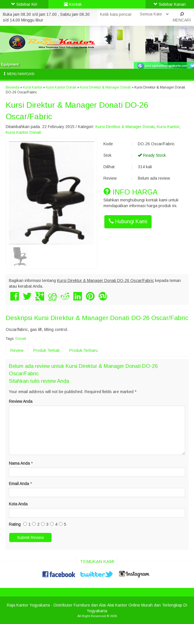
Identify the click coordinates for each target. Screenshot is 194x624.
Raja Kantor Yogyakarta (28, 605)
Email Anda (19, 483)
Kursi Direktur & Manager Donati (105, 87)
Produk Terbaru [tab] (83, 350)
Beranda (12, 87)
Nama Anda (19, 463)
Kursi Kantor (32, 87)
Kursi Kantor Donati (61, 87)
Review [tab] (16, 350)
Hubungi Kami (128, 221)
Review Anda (20, 401)
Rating (15, 524)
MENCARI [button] (182, 17)
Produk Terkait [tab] (46, 350)
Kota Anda (18, 504)
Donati (20, 339)
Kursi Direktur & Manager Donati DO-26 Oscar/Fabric (111, 317)
